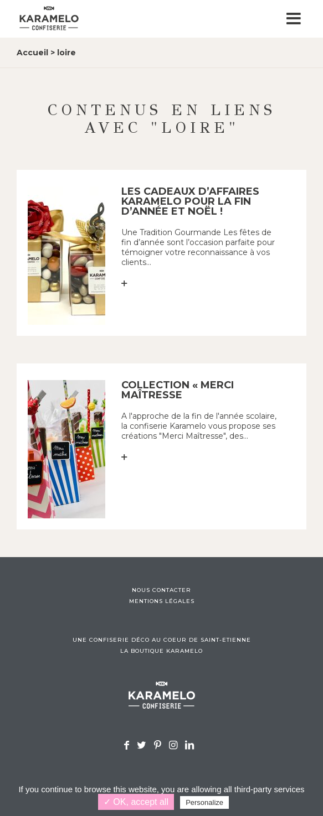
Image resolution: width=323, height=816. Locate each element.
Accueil (32, 53)
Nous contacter (161, 590)
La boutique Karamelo (161, 651)
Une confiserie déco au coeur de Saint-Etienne (162, 640)
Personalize (204, 802)
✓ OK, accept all (136, 802)
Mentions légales (161, 601)
